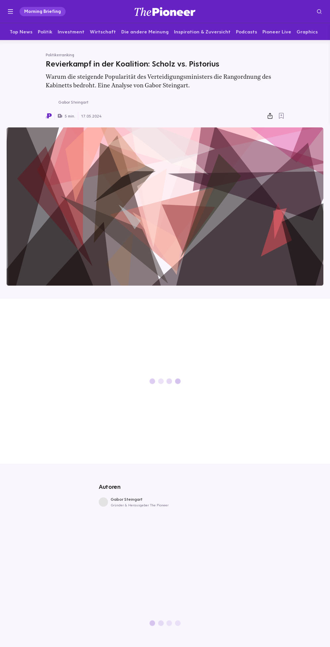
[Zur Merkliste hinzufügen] (281, 116)
